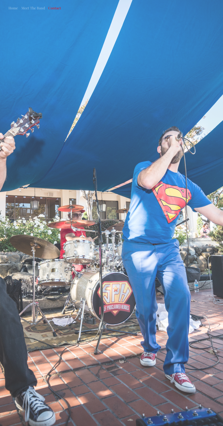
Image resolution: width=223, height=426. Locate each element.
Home (13, 8)
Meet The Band (33, 8)
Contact (54, 8)
